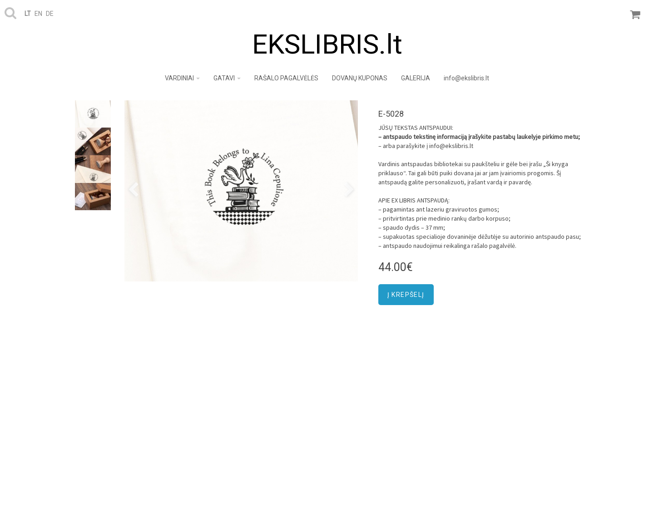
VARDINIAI (182, 78)
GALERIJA (415, 78)
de (50, 13)
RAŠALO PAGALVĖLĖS (286, 78)
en (38, 13)
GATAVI (227, 78)
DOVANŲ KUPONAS (359, 78)
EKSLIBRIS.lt (327, 44)
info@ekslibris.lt (466, 78)
